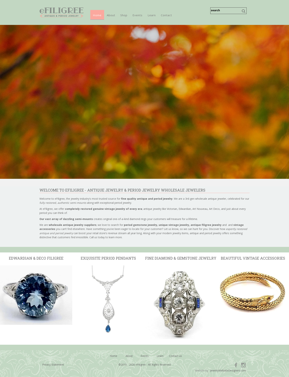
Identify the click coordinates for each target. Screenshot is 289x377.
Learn (152, 15)
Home (97, 15)
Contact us (175, 356)
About (111, 15)
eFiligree (61, 12)
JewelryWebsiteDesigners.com (228, 370)
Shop (123, 15)
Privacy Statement (53, 364)
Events (137, 15)
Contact (166, 15)
